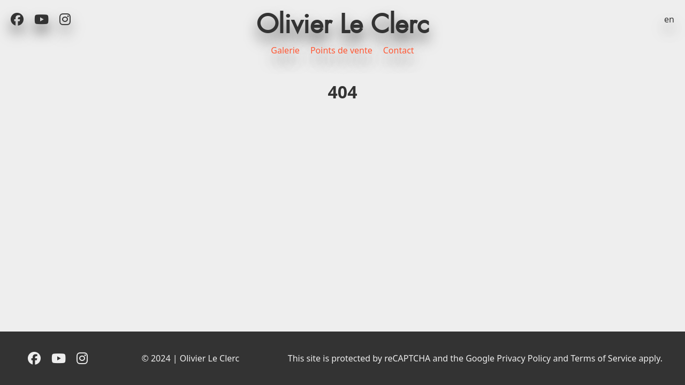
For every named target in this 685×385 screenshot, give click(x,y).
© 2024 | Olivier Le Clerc (190, 358)
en (669, 19)
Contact (398, 50)
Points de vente (341, 50)
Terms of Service (603, 358)
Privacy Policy (524, 358)
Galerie (285, 50)
